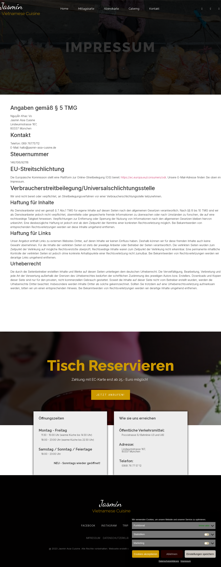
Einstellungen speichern (200, 554)
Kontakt (154, 8)
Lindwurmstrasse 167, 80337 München (134, 450)
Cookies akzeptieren (145, 554)
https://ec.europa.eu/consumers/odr (143, 177)
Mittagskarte (86, 8)
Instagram (109, 525)
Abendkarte (111, 8)
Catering (134, 8)
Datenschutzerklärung (169, 561)
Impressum (186, 561)
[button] (110, 395)
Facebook (88, 525)
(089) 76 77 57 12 (131, 465)
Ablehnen (171, 554)
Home (64, 8)
